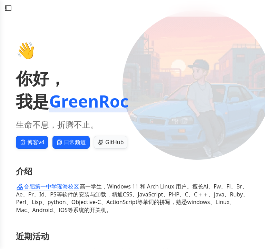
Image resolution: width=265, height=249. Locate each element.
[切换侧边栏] (8, 8)
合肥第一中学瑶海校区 (48, 186)
